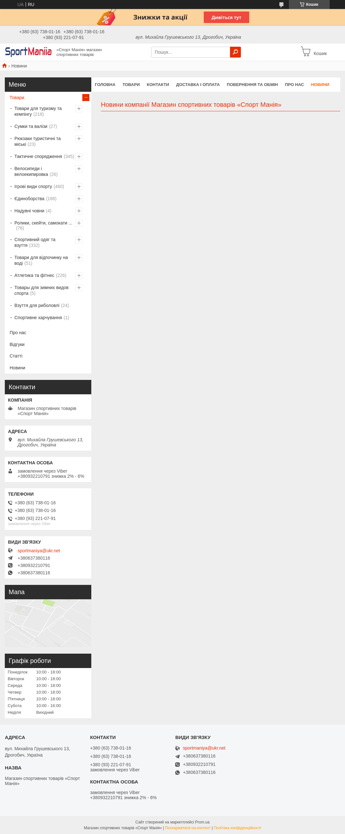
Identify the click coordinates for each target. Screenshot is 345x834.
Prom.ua (202, 822)
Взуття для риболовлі (36, 305)
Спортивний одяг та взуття (34, 242)
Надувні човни (29, 210)
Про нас (294, 84)
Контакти (158, 84)
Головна (105, 84)
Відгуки (17, 344)
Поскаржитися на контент (187, 828)
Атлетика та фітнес (34, 275)
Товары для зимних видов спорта (41, 290)
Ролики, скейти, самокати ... (43, 222)
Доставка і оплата (198, 84)
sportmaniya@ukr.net (39, 550)
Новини (320, 84)
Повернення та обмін (252, 84)
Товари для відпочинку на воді (41, 260)
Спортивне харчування (38, 317)
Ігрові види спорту (33, 186)
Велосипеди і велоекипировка (31, 171)
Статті (16, 355)
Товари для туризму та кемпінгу (38, 111)
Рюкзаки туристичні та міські (37, 141)
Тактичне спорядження (38, 156)
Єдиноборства (29, 198)
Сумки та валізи (30, 126)
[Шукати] (235, 52)
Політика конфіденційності (237, 828)
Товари (131, 84)
